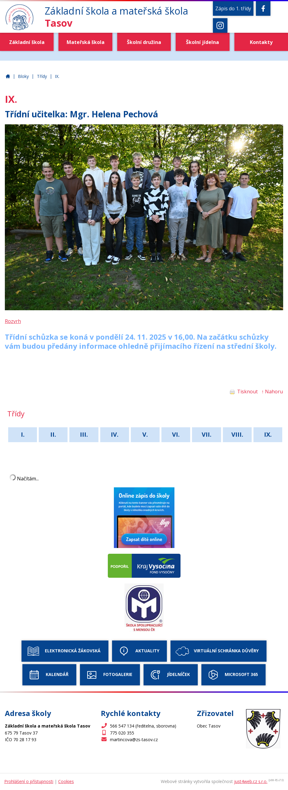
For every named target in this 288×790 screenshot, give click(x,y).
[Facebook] (263, 8)
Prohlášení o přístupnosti (28, 781)
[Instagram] (220, 25)
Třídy (42, 76)
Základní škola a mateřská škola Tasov (8, 76)
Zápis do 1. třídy (233, 8)
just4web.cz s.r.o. (250, 781)
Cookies (66, 781)
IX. (57, 76)
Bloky (23, 76)
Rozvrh (13, 321)
